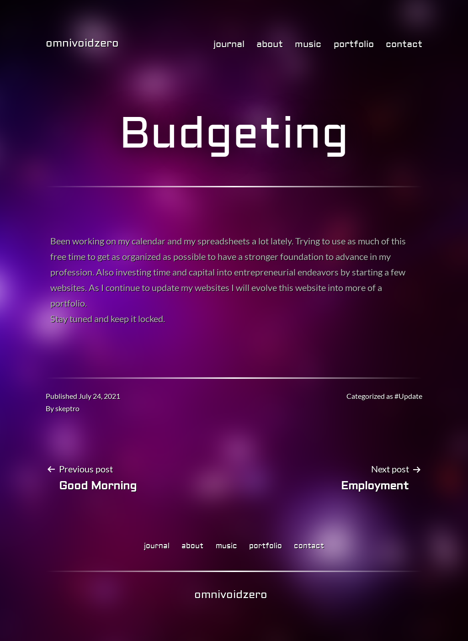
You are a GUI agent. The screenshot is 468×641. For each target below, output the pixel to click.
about (269, 44)
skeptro (67, 408)
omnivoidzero (82, 43)
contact (404, 44)
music (308, 44)
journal (229, 44)
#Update (408, 396)
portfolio (354, 44)
